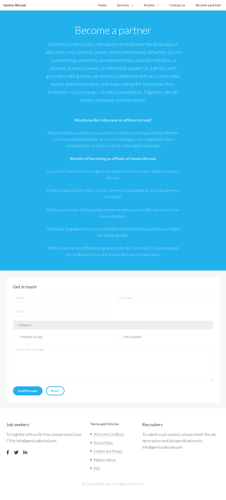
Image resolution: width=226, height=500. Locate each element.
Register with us (104, 460)
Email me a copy (31, 337)
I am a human (132, 337)
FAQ (96, 468)
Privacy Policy (103, 443)
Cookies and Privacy (107, 451)
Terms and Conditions (108, 434)
